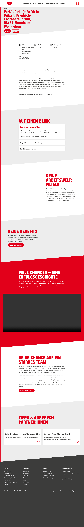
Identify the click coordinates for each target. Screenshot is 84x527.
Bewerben (7, 32)
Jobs (9, 3)
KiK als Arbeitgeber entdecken (26, 424)
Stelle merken (16, 32)
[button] (5, 3)
